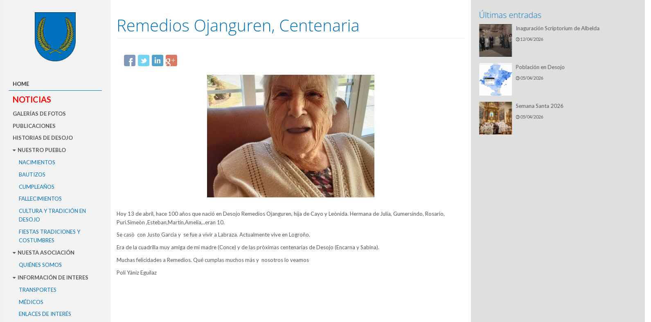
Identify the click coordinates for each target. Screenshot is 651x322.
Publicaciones (34, 126)
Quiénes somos (40, 265)
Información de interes (50, 277)
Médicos (31, 302)
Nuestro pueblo (39, 150)
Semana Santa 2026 (541, 106)
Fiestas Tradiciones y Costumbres (49, 236)
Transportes (37, 289)
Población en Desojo (541, 67)
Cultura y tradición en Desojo (52, 215)
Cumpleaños (36, 186)
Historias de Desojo (43, 137)
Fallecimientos (40, 198)
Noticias (32, 99)
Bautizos (32, 174)
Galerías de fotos (39, 113)
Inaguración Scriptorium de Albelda (559, 28)
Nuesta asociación (43, 252)
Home (21, 83)
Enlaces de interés (45, 314)
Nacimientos (37, 162)
